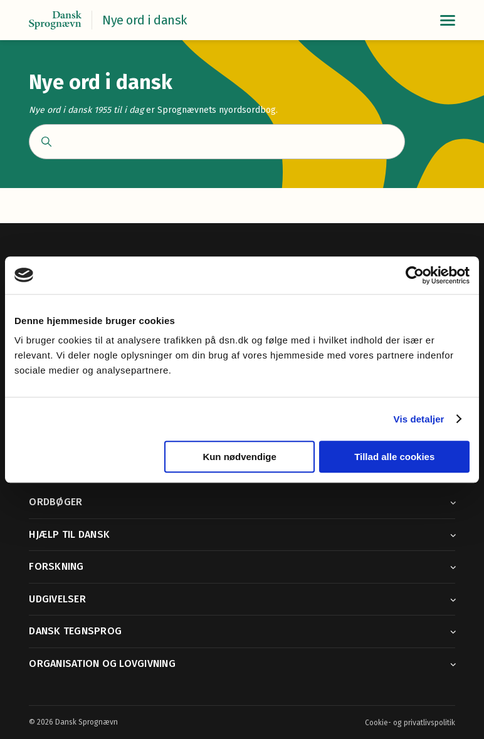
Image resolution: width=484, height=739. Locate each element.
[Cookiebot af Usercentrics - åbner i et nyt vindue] (415, 275)
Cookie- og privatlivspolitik (410, 722)
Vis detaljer (419, 419)
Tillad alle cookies (394, 456)
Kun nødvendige (239, 456)
